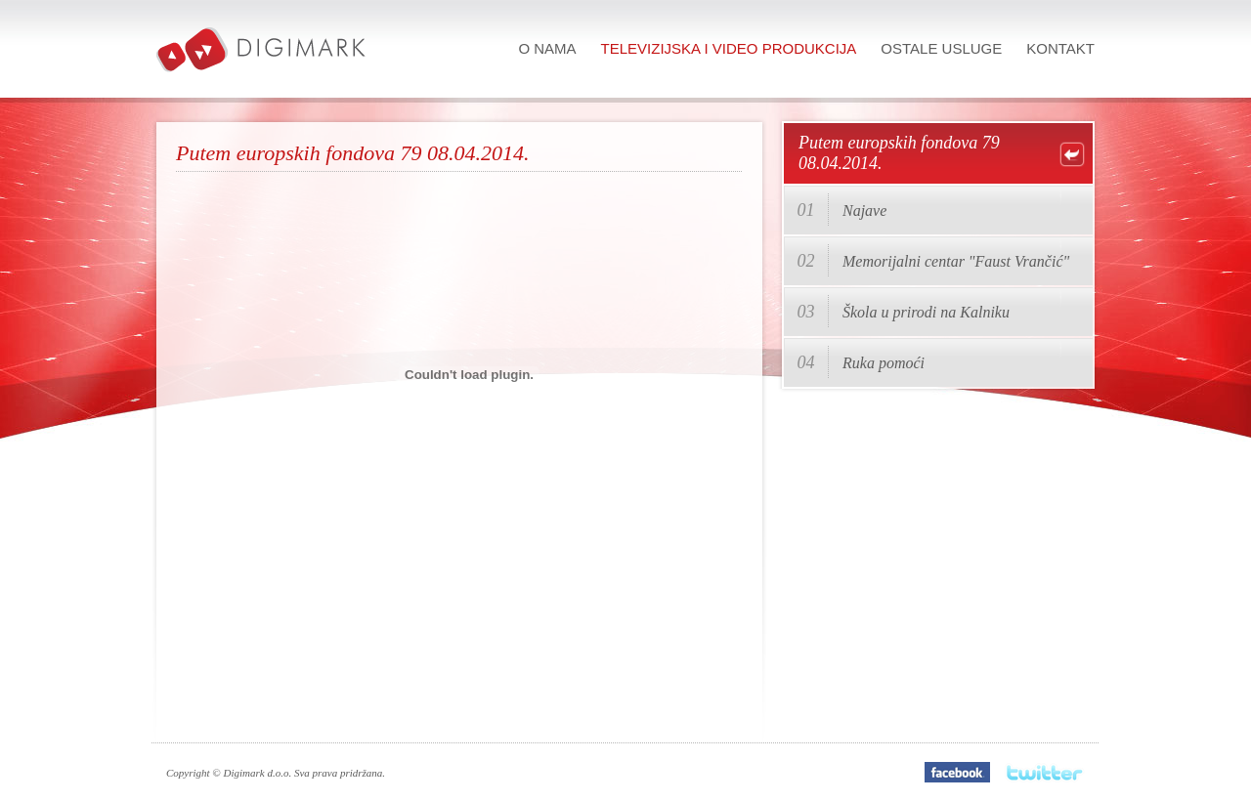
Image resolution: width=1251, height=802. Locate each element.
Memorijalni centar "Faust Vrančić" (955, 261)
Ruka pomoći (883, 363)
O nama (547, 48)
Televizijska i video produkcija (729, 48)
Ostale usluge (941, 48)
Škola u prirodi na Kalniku (926, 312)
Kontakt (1060, 48)
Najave (864, 210)
